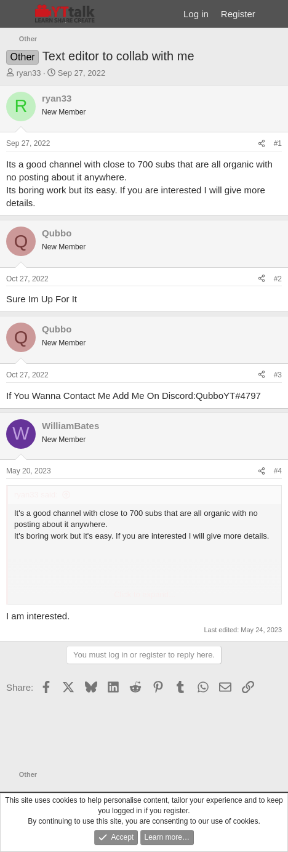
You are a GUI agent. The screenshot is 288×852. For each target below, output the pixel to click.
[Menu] (16, 14)
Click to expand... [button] (144, 594)
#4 (278, 471)
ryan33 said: (36, 494)
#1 (278, 143)
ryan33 (29, 73)
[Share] (262, 144)
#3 (278, 375)
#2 (278, 279)
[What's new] (274, 13)
